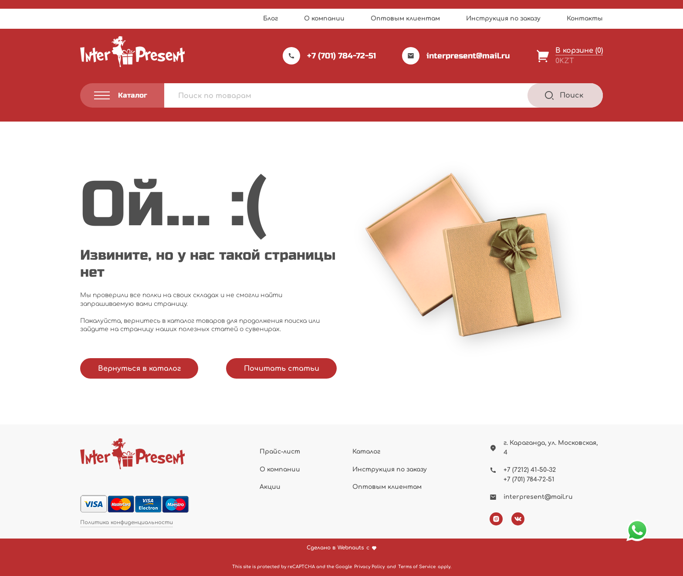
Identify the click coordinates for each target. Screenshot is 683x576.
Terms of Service (417, 566)
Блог (270, 18)
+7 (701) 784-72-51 (329, 55)
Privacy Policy (369, 566)
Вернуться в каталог (139, 369)
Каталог (366, 451)
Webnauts (351, 548)
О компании (324, 18)
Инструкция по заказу (503, 18)
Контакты (585, 18)
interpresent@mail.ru (456, 55)
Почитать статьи (281, 369)
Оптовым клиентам (405, 18)
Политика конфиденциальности (126, 522)
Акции (270, 487)
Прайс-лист (280, 451)
